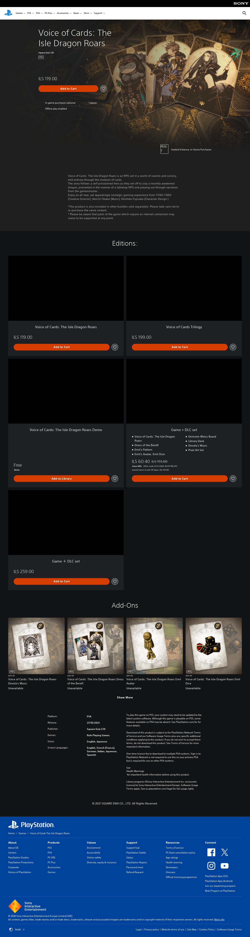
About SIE (13, 847)
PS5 (29, 13)
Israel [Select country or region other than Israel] (17, 929)
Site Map (191, 929)
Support (98, 13)
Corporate (13, 867)
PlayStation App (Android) (219, 881)
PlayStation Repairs (136, 862)
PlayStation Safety (136, 852)
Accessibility (93, 852)
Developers (172, 867)
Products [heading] (54, 842)
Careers (12, 852)
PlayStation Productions (21, 862)
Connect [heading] (210, 842)
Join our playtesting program (220, 886)
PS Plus (48, 13)
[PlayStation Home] (8, 13)
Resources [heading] (172, 842)
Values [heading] (91, 842)
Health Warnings (135, 771)
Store (86, 13)
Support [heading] (131, 842)
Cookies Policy (206, 929)
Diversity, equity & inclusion (101, 862)
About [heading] (12, 842)
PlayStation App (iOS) (216, 876)
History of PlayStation (19, 872)
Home (11, 833)
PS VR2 (51, 857)
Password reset (134, 867)
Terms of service (175, 847)
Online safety (94, 857)
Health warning (174, 862)
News (76, 13)
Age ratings (172, 857)
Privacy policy (151, 929)
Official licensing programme (181, 877)
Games (19, 13)
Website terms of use (173, 929)
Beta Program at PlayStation (220, 890)
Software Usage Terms (229, 929)
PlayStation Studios (18, 857)
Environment (93, 847)
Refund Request (134, 872)
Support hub (132, 847)
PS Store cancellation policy (180, 852)
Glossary (170, 872)
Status (129, 857)
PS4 (38, 13)
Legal (139, 929)
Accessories (63, 13)
